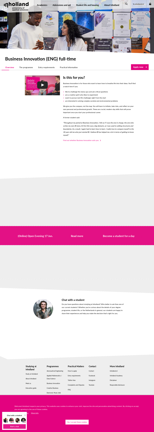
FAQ (69, 386)
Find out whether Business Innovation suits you (75, 137)
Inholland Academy (116, 372)
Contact (92, 363)
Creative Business (52, 385)
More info (34, 413)
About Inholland (111, 5)
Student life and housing (87, 5)
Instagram (92, 377)
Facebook (92, 372)
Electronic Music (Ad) (54, 390)
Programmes (53, 363)
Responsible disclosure (117, 382)
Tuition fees (72, 377)
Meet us (28, 380)
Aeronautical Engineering (55, 368)
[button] (14, 426)
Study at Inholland (32, 371)
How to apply (72, 368)
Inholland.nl (113, 368)
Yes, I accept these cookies (77, 422)
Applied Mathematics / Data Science (54, 374)
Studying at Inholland (31, 365)
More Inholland (117, 363)
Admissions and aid (62, 5)
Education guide (31, 385)
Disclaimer (113, 377)
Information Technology (54, 394)
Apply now (138, 67)
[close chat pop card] (25, 415)
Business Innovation (53, 380)
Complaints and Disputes (76, 382)
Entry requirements (74, 372)
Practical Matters (76, 363)
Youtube (91, 382)
